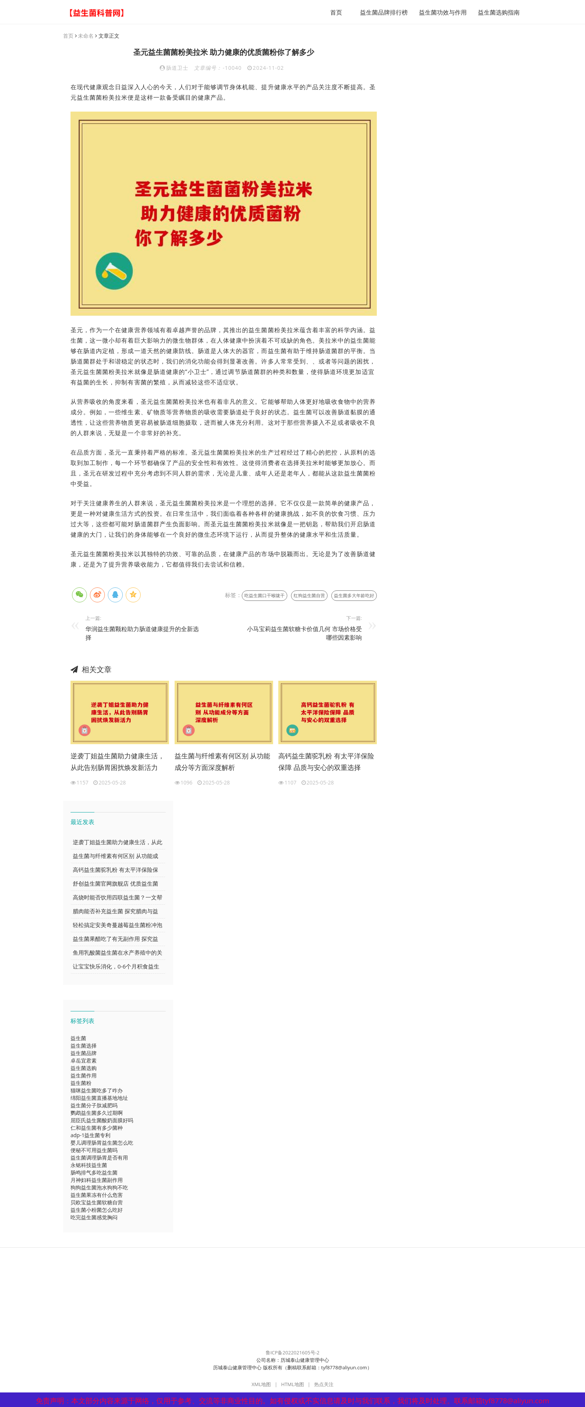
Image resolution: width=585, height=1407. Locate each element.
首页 (333, 12)
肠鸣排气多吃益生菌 (94, 1172)
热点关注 (324, 1384)
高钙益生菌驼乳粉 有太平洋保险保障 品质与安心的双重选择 (326, 762)
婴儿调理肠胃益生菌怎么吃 (102, 1142)
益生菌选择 (84, 1045)
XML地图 (261, 1384)
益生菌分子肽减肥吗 (94, 1105)
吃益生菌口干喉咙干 (264, 596)
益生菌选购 (84, 1068)
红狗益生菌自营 (309, 596)
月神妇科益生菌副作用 (97, 1180)
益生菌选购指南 (495, 12)
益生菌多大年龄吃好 (354, 596)
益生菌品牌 (84, 1053)
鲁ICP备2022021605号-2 (293, 1353)
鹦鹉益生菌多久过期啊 (97, 1113)
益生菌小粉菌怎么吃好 (97, 1210)
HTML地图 (292, 1384)
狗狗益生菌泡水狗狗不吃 (99, 1187)
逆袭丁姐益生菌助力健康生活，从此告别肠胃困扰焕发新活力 (118, 762)
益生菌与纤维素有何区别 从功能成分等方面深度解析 (222, 762)
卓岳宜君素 (84, 1060)
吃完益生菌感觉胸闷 (94, 1217)
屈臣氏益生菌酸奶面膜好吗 (102, 1120)
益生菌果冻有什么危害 (97, 1195)
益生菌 (78, 1038)
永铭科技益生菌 (89, 1165)
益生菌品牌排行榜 (380, 12)
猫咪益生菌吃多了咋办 (97, 1090)
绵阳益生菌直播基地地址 (99, 1098)
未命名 (86, 36)
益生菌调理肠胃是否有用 (99, 1157)
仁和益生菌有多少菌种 (97, 1128)
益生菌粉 (81, 1083)
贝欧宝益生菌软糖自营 (97, 1202)
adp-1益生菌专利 (90, 1135)
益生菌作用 (84, 1075)
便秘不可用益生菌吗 (94, 1150)
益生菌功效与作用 (439, 12)
